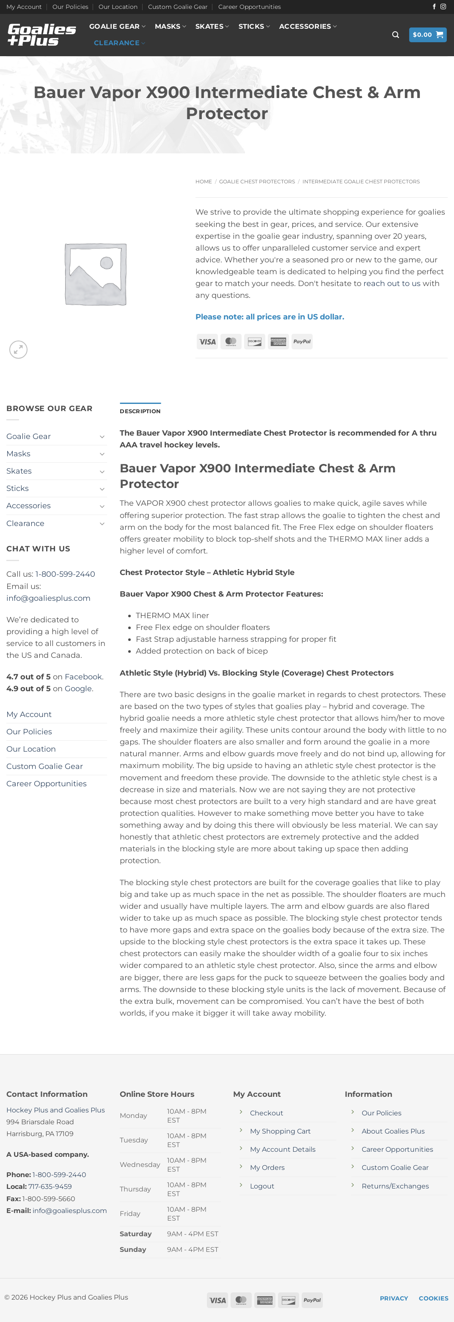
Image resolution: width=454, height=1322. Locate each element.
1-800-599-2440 (65, 574)
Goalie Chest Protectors (257, 181)
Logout (262, 1187)
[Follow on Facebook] (434, 7)
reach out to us (392, 283)
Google (78, 688)
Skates (212, 26)
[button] (395, 35)
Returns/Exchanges (395, 1187)
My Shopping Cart (280, 1132)
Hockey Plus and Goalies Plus (55, 1111)
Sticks (254, 26)
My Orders (267, 1168)
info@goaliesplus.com (48, 598)
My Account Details (283, 1150)
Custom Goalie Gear (178, 7)
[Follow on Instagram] (443, 7)
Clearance (119, 43)
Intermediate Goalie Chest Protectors (361, 181)
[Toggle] (102, 436)
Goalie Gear (117, 26)
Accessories (308, 26)
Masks (170, 26)
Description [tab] (142, 411)
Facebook (83, 676)
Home (203, 181)
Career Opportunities (249, 7)
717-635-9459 (50, 1187)
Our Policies (70, 7)
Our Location (118, 7)
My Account (24, 7)
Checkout (266, 1114)
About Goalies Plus (393, 1132)
